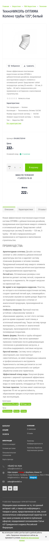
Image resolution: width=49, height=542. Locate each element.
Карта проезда (8, 459)
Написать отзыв (24, 98)
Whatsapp (24, 477)
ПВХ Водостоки (25, 404)
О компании (31, 429)
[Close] (45, 537)
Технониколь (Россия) (10, 404)
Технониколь (7, 411)
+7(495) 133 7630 (15, 466)
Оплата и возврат (9, 444)
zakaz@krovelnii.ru (15, 468)
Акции (5, 430)
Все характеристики (14, 123)
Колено (16, 411)
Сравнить (29, 66)
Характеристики (26, 209)
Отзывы (30, 433)
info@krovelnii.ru (14, 477)
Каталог (6, 426)
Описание (9, 209)
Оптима (23, 411)
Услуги (6, 434)
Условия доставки (9, 448)
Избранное (14, 66)
